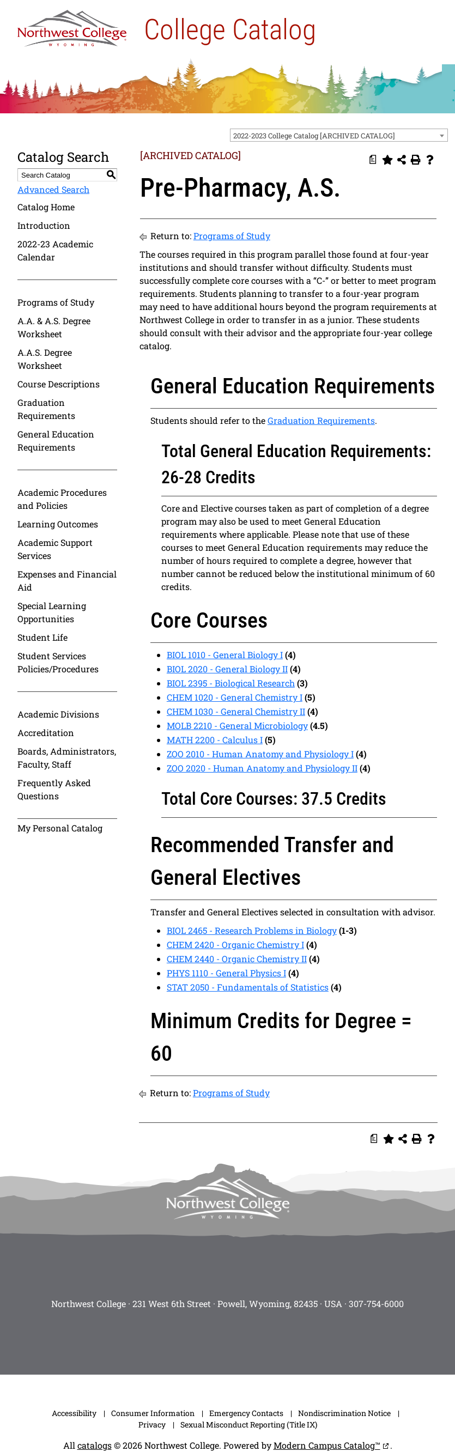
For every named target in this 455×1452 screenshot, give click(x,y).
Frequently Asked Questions (54, 789)
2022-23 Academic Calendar (55, 250)
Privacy (152, 1424)
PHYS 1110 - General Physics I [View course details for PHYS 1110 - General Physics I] (226, 973)
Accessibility (74, 1413)
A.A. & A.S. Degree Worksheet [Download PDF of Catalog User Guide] (53, 327)
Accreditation (45, 732)
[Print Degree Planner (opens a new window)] (373, 160)
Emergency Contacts (246, 1413)
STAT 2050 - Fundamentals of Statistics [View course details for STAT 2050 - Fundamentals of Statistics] (248, 987)
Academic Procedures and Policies (62, 499)
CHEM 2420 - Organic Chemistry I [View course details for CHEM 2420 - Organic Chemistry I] (235, 944)
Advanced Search (53, 189)
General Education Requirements (55, 440)
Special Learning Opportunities (51, 612)
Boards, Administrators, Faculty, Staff (66, 757)
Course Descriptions (58, 384)
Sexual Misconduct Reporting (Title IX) (248, 1424)
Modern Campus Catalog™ (327, 1445)
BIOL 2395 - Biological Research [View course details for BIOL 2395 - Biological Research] (231, 683)
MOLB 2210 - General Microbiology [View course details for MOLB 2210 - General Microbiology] (237, 725)
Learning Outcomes (57, 524)
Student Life (42, 637)
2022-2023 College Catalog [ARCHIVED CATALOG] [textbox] (314, 136)
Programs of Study (55, 302)
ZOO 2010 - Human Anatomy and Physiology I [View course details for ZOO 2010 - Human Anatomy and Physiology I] (260, 754)
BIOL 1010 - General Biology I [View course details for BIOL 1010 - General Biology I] (225, 654)
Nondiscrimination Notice (344, 1413)
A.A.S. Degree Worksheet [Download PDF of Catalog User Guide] (44, 359)
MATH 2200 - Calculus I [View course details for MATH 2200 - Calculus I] (215, 739)
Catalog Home (46, 206)
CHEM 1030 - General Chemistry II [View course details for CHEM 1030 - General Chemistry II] (236, 711)
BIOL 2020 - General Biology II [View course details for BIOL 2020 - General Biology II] (227, 669)
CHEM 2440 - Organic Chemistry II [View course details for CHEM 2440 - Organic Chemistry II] (237, 958)
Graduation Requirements (46, 409)
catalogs (94, 1445)
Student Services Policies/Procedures (58, 662)
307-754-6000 (376, 1303)
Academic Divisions (58, 714)
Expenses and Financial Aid (67, 580)
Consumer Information (153, 1413)
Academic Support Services (55, 549)
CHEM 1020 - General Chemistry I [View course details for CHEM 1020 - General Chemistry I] (234, 697)
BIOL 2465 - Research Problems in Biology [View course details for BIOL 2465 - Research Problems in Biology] (252, 930)
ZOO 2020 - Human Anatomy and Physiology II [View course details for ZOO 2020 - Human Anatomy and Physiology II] (262, 768)
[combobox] (339, 135)
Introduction (43, 225)
